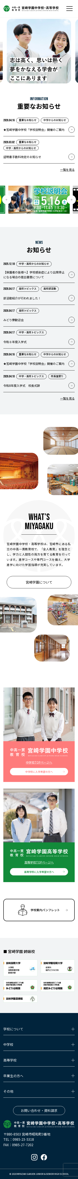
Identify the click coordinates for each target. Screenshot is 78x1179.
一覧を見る (67, 169)
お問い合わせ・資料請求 (39, 1110)
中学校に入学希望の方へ (39, 771)
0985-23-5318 (23, 1139)
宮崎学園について (39, 582)
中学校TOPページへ (39, 762)
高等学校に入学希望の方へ (39, 872)
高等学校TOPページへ (39, 862)
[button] (6, 199)
